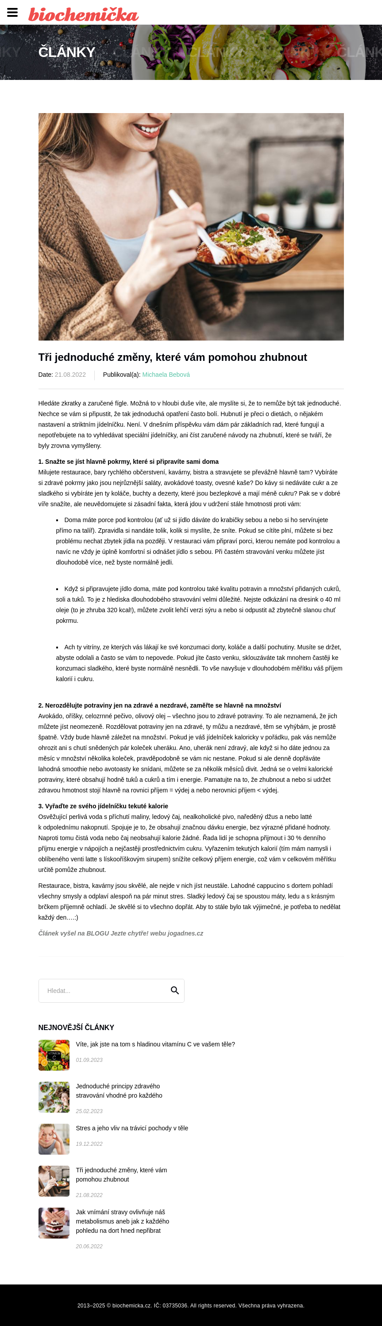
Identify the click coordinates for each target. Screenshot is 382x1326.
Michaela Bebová (166, 374)
